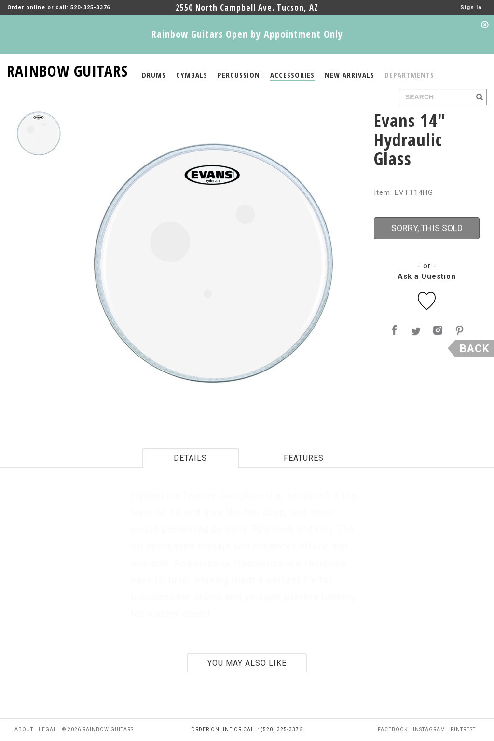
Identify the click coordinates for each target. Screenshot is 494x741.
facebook (393, 729)
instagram (429, 729)
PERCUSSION (239, 75)
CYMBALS (191, 75)
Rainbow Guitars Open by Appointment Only (247, 34)
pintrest (463, 729)
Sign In (471, 7)
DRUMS (154, 75)
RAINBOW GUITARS (67, 69)
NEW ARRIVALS (349, 75)
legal (48, 729)
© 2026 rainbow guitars (98, 729)
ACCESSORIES (292, 75)
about (23, 729)
